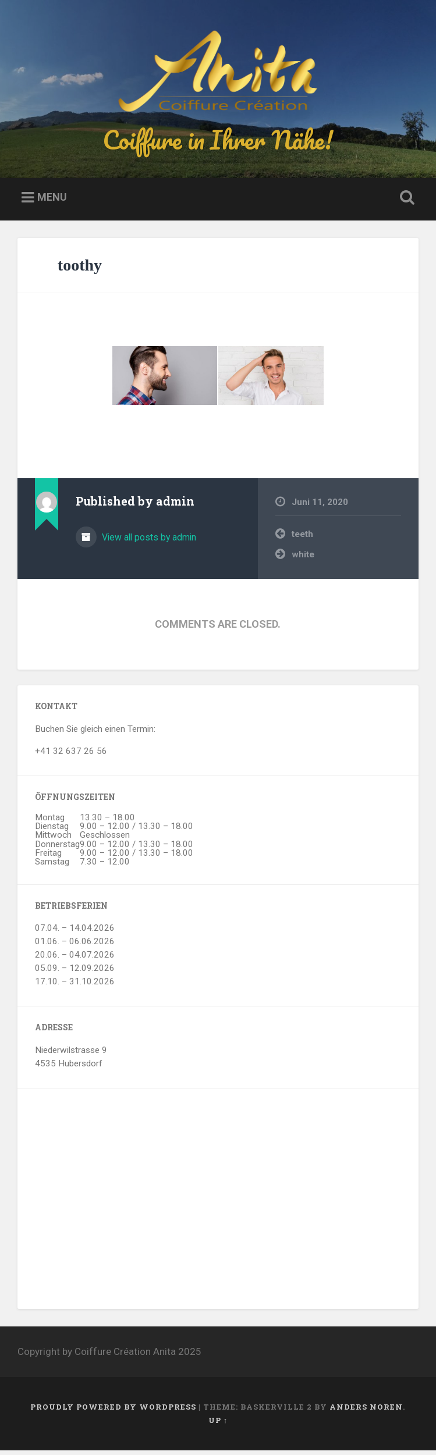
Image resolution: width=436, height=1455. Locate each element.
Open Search (405, 203)
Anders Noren (366, 1411)
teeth (302, 539)
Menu (52, 202)
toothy (80, 270)
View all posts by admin (148, 541)
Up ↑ (218, 1424)
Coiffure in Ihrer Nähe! (217, 141)
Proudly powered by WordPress (113, 1411)
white (303, 559)
